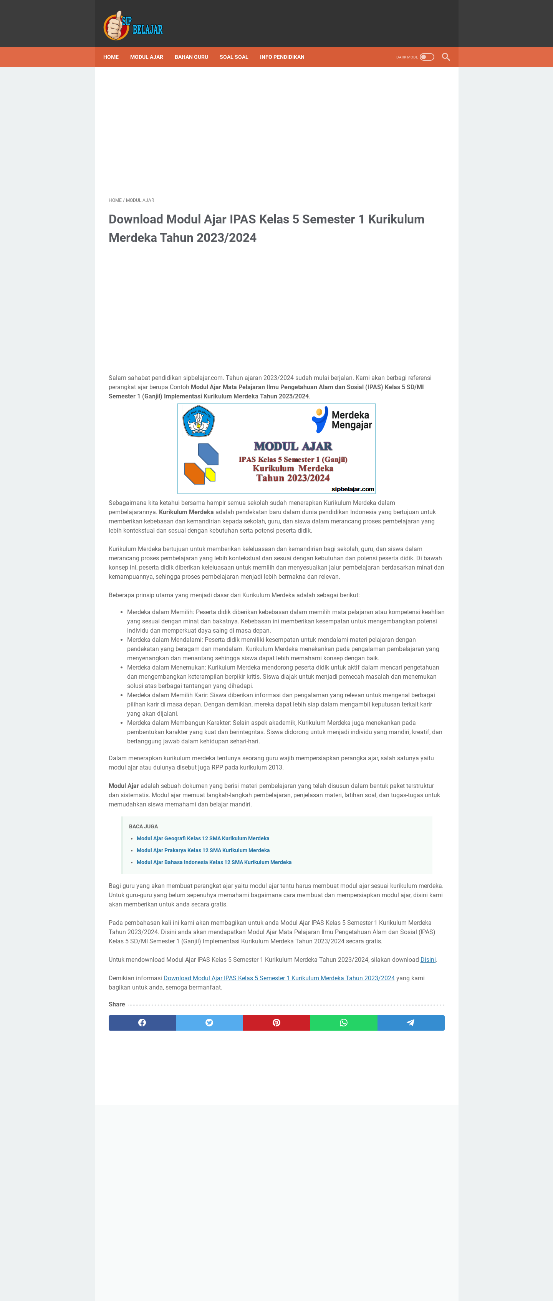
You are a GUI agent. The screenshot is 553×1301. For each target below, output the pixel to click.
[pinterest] (220, 1200)
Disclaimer (188, 1281)
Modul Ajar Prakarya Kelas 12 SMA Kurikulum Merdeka (203, 990)
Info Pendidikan (287, 44)
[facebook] (131, 1200)
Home (116, 44)
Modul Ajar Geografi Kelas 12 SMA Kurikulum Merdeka (203, 978)
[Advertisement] (220, 121)
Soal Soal (239, 44)
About (342, 1281)
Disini (217, 1136)
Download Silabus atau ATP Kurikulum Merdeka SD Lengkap (399, 409)
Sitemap (367, 1281)
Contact (318, 1281)
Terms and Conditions (234, 1281)
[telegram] (309, 1200)
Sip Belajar (381, 706)
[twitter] (175, 1200)
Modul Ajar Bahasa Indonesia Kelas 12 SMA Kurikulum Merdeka (214, 1002)
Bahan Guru (197, 44)
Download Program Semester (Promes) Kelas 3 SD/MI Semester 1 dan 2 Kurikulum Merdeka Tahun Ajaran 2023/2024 (401, 482)
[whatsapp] (264, 1200)
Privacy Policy (284, 1281)
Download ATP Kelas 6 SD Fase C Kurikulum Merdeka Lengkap (401, 627)
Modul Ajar (152, 44)
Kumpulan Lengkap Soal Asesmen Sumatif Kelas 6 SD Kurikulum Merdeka (401, 345)
